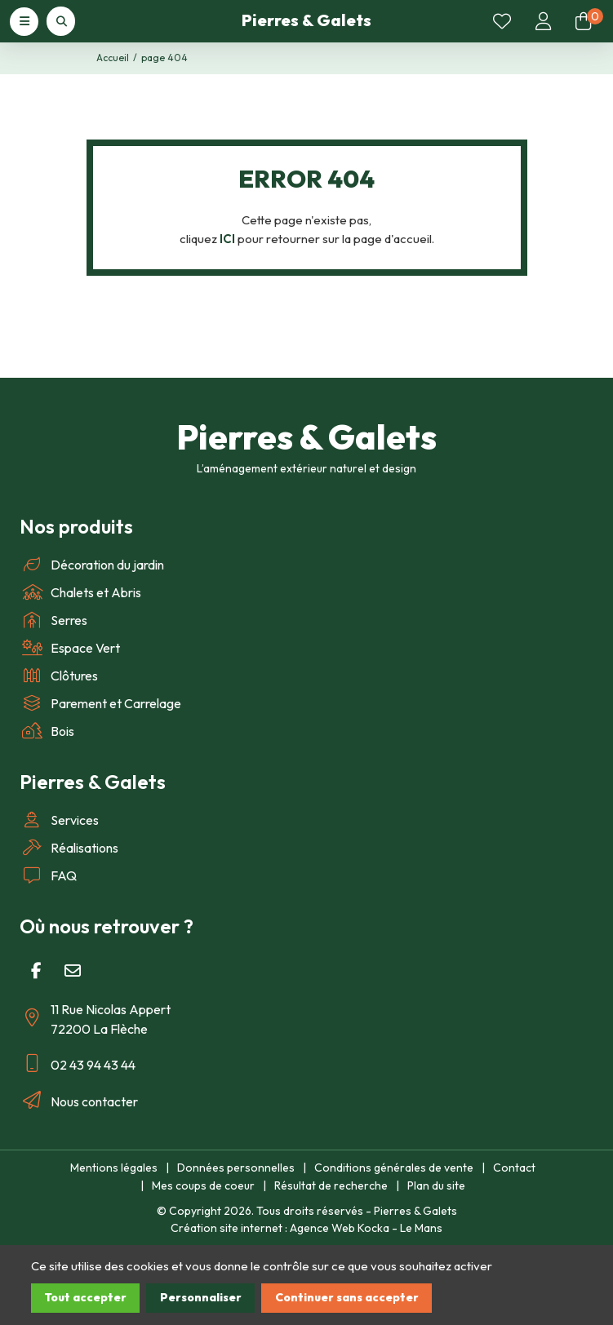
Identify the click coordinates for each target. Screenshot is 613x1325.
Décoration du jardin (92, 564)
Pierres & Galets (306, 20)
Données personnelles (236, 1167)
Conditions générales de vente (393, 1167)
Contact (514, 1167)
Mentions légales (114, 1167)
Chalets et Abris (80, 592)
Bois (47, 731)
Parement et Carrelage (100, 703)
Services (59, 820)
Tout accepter (85, 1297)
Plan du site (436, 1185)
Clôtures (59, 675)
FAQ (48, 875)
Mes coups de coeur (203, 1185)
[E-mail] (72, 971)
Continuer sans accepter (347, 1297)
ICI (227, 238)
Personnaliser (201, 1297)
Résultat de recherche (331, 1185)
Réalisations (69, 848)
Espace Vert (70, 648)
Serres (53, 620)
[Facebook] (36, 971)
